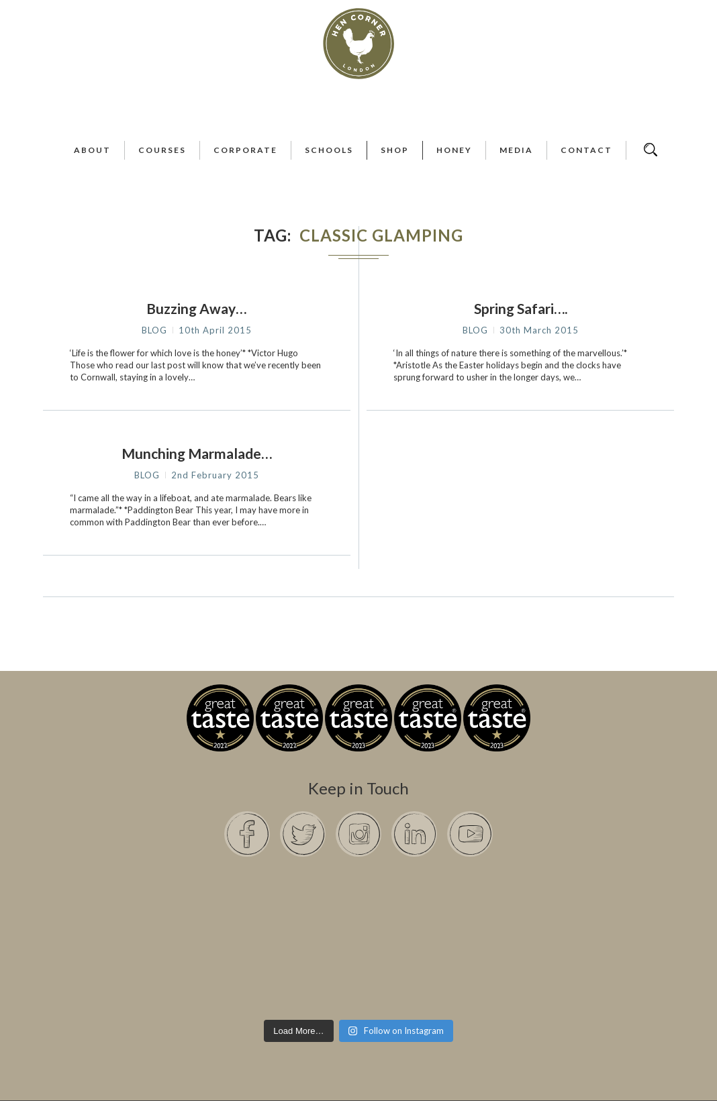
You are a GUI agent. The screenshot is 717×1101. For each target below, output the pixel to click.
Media (516, 150)
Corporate (245, 150)
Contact (586, 150)
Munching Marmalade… (197, 453)
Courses (162, 150)
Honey (454, 150)
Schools (329, 150)
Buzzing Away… (196, 308)
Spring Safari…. (520, 308)
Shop (395, 150)
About (92, 150)
